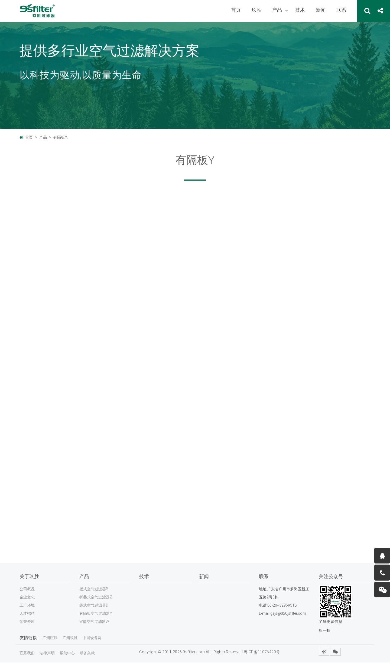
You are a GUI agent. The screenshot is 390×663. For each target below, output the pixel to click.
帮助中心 (67, 653)
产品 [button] (277, 10)
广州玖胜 (70, 638)
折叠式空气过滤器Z (95, 597)
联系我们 (27, 653)
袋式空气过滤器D (93, 606)
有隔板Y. (60, 137)
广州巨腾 (50, 638)
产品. (43, 137)
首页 (29, 137)
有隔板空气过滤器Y (95, 614)
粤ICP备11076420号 (262, 652)
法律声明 (47, 653)
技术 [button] (300, 10)
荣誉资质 (27, 622)
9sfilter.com (194, 652)
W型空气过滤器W (94, 622)
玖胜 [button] (256, 10)
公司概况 (27, 589)
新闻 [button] (321, 10)
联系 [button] (341, 10)
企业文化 (27, 597)
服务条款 (87, 653)
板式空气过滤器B (93, 589)
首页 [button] (236, 10)
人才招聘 (27, 614)
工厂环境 (27, 606)
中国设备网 (92, 638)
